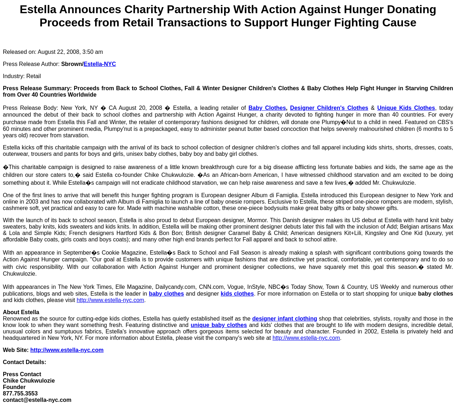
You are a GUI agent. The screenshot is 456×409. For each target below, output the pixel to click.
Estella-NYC (100, 64)
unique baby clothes (219, 325)
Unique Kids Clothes (406, 108)
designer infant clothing (284, 319)
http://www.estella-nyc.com (110, 300)
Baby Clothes (267, 108)
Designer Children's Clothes (329, 108)
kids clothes (237, 294)
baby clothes (166, 294)
